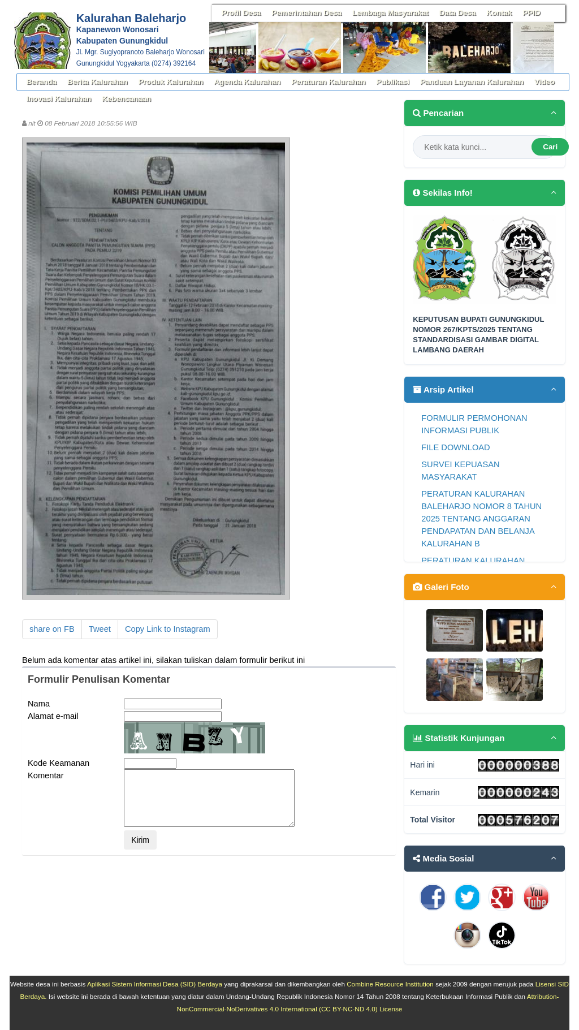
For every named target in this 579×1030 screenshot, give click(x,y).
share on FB (52, 628)
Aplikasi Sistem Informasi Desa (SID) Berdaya (154, 984)
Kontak (499, 12)
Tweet (100, 628)
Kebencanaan (126, 98)
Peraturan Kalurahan (328, 81)
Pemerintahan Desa (306, 12)
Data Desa (457, 12)
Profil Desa (241, 12)
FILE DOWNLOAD (455, 447)
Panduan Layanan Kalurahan (472, 81)
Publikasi (392, 81)
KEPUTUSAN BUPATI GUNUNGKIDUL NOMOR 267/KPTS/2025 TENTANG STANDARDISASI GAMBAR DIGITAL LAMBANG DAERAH (478, 335)
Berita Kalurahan (97, 81)
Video (544, 81)
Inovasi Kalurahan (59, 98)
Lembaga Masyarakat (390, 12)
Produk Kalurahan (171, 81)
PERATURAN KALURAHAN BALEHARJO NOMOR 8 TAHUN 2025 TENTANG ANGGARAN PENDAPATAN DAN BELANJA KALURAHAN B (481, 518)
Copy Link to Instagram (167, 628)
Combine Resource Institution (390, 984)
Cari (550, 147)
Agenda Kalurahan (247, 81)
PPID (532, 12)
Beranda (42, 81)
